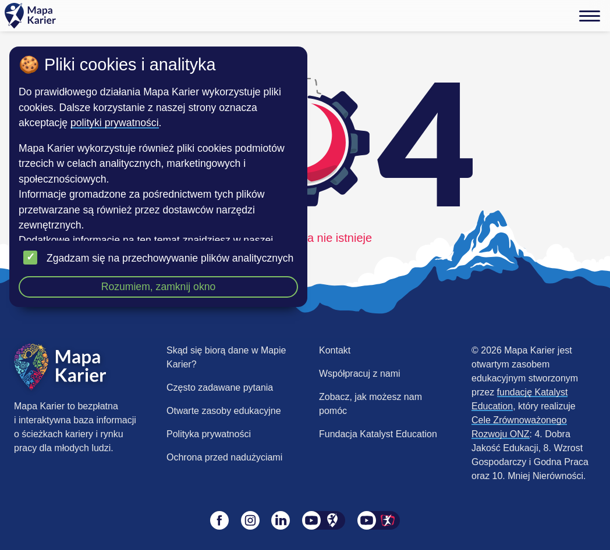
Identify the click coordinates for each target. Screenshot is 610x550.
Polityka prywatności (208, 434)
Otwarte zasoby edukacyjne (223, 411)
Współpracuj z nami (359, 373)
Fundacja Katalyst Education (378, 434)
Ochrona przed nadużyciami (224, 457)
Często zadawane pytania (219, 387)
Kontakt (334, 350)
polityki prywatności (114, 122)
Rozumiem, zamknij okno (158, 286)
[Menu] (589, 15)
